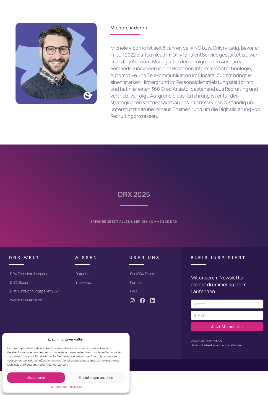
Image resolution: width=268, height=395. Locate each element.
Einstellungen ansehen (95, 378)
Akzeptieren (36, 378)
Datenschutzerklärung (206, 345)
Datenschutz (59, 387)
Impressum (76, 387)
